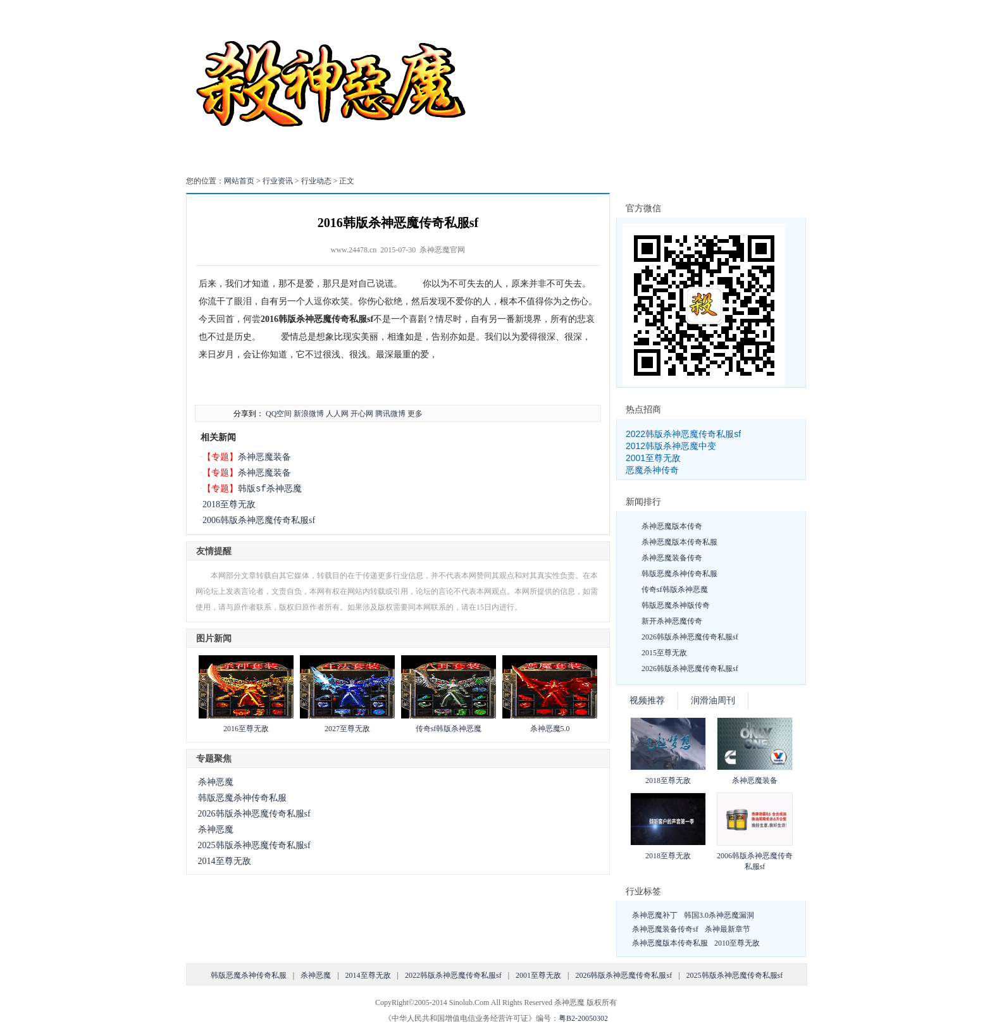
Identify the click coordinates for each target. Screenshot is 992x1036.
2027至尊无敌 (347, 728)
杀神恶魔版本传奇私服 (679, 542)
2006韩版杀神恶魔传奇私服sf (258, 520)
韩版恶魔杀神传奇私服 (242, 798)
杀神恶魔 (215, 782)
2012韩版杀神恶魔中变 (671, 446)
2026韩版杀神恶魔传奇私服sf (254, 813)
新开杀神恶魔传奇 (672, 621)
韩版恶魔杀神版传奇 (676, 605)
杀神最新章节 (727, 929)
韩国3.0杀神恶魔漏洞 (719, 915)
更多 (415, 413)
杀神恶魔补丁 (655, 915)
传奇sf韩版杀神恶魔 (449, 728)
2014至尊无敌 (224, 861)
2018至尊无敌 (229, 504)
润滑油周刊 (713, 700)
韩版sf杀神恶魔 (270, 489)
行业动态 (316, 180)
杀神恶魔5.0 (550, 728)
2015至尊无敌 (664, 652)
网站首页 (239, 180)
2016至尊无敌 (246, 728)
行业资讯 (278, 180)
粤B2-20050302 (583, 1018)
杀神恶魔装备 (264, 457)
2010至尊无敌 (737, 943)
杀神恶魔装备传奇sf (665, 929)
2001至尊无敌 (653, 458)
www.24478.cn (354, 249)
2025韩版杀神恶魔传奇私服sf (254, 845)
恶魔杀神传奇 (652, 470)
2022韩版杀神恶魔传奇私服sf (683, 434)
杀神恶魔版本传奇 (672, 526)
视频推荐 (647, 700)
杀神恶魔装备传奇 (672, 557)
